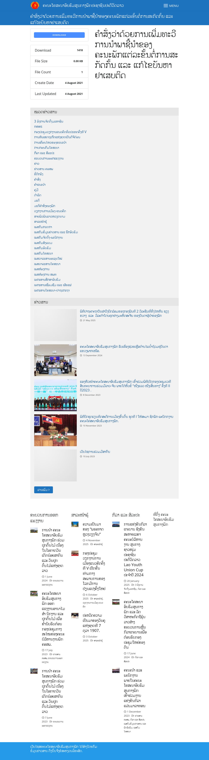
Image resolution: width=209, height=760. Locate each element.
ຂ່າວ (36, 163)
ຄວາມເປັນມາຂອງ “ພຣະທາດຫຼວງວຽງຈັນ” (93, 529)
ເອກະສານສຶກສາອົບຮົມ (47, 279)
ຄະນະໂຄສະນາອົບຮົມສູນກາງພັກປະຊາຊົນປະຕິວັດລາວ (83, 5)
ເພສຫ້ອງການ (41, 269)
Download (59, 35)
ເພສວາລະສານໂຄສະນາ (47, 264)
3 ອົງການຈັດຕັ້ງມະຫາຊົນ (48, 121)
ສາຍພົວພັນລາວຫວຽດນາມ (49, 216)
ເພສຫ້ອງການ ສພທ (45, 274)
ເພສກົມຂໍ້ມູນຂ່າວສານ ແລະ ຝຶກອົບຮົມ (56, 232)
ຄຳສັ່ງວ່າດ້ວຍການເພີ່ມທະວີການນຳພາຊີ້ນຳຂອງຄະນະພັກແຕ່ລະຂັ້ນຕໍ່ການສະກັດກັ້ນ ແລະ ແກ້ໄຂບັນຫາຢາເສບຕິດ (101, 19)
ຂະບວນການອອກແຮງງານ (49, 158)
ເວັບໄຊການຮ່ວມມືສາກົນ (95, 451)
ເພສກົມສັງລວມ (43, 243)
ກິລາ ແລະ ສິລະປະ (44, 153)
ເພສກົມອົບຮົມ (42, 248)
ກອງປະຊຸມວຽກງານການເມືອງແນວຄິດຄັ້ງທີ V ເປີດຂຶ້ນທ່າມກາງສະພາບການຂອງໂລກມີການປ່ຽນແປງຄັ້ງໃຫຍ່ (94, 570)
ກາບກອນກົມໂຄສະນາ (46, 147)
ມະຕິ (37, 200)
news (38, 126)
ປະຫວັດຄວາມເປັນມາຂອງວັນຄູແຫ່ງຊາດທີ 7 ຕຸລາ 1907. (94, 623)
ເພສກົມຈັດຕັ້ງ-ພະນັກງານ (48, 237)
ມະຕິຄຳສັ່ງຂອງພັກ (44, 206)
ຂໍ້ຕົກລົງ (38, 174)
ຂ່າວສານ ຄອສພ (43, 169)
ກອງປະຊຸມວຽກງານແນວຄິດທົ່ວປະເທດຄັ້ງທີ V (60, 132)
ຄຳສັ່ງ (37, 179)
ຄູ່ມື (36, 190)
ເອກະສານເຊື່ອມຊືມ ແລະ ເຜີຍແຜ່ (52, 285)
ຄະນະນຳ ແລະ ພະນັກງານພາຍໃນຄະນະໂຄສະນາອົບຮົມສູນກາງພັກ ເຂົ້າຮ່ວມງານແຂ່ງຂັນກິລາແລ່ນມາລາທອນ (134, 687)
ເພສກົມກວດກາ (43, 227)
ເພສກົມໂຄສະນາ (43, 253)
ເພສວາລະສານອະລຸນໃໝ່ (48, 258)
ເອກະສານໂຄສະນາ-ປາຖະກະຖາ (52, 290)
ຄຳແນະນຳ (40, 184)
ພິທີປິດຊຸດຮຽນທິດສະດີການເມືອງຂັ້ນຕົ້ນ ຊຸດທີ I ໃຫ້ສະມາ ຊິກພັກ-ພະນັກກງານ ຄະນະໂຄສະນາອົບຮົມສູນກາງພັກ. (126, 418)
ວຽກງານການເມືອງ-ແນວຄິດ (50, 211)
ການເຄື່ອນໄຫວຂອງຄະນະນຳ (50, 142)
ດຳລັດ (37, 195)
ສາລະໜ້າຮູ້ (40, 221)
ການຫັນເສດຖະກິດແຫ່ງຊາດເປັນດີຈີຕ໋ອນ (57, 137)
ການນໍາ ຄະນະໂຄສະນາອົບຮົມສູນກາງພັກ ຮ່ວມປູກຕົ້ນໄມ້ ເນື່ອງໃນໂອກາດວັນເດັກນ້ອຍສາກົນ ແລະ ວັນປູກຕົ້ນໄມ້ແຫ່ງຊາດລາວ (53, 550)
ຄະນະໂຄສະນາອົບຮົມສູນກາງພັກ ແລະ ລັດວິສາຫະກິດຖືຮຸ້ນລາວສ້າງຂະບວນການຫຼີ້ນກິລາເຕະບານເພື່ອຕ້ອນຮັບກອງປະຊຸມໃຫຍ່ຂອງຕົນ (135, 624)
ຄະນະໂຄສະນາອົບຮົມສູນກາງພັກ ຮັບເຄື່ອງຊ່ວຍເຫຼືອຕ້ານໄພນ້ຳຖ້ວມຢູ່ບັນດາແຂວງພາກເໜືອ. (124, 348)
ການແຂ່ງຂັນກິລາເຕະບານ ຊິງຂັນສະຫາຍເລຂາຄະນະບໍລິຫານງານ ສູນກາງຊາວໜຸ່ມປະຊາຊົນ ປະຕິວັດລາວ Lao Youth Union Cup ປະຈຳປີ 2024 (135, 549)
